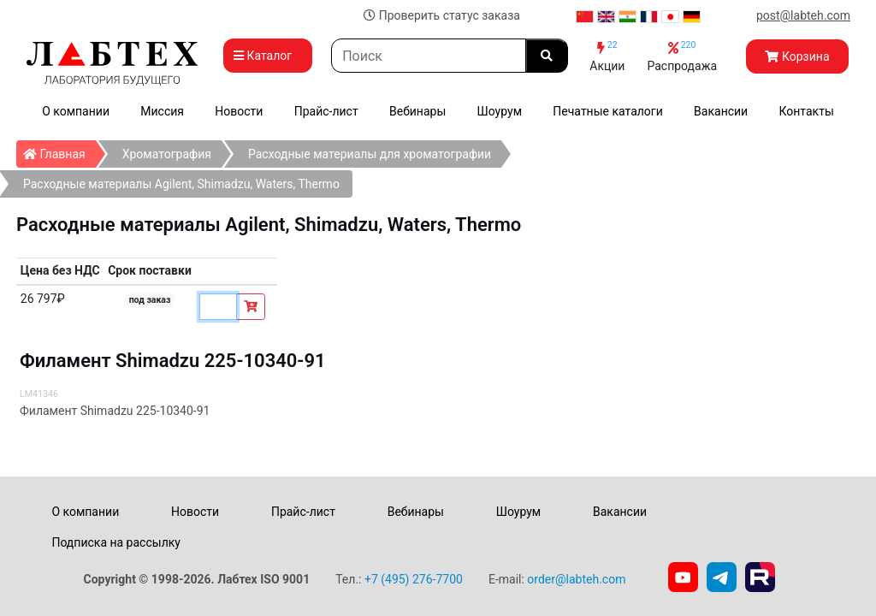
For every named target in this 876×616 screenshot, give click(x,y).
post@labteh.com (803, 15)
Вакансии (721, 111)
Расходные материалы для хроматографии (369, 154)
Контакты (806, 111)
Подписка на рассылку (116, 542)
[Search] (428, 55)
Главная (59, 150)
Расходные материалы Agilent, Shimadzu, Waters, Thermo (181, 184)
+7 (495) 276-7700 (413, 579)
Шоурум (499, 111)
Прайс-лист (326, 111)
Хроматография (166, 154)
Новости (239, 111)
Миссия (162, 111)
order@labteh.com (576, 579)
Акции (606, 56)
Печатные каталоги (607, 111)
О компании (76, 111)
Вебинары (417, 111)
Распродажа (682, 56)
